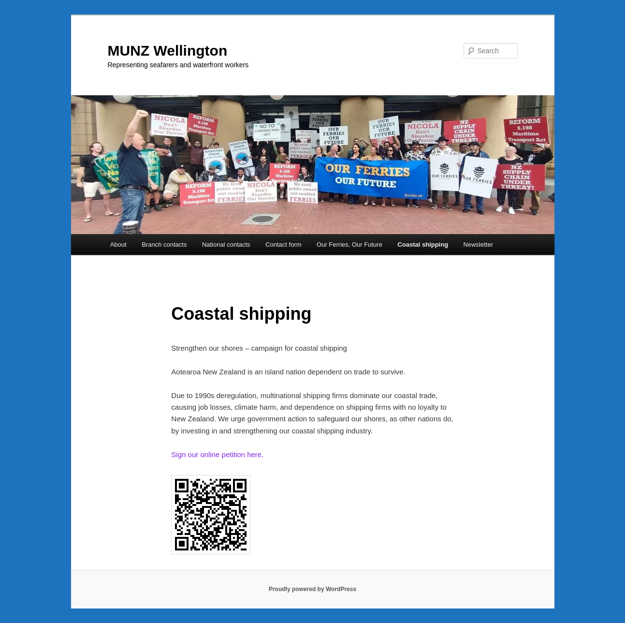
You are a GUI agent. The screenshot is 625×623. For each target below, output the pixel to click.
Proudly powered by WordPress (312, 589)
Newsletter (478, 244)
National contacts (226, 244)
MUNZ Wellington (168, 51)
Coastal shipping (422, 244)
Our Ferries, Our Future (349, 244)
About (118, 244)
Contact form (283, 244)
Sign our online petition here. (217, 454)
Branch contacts (164, 244)
